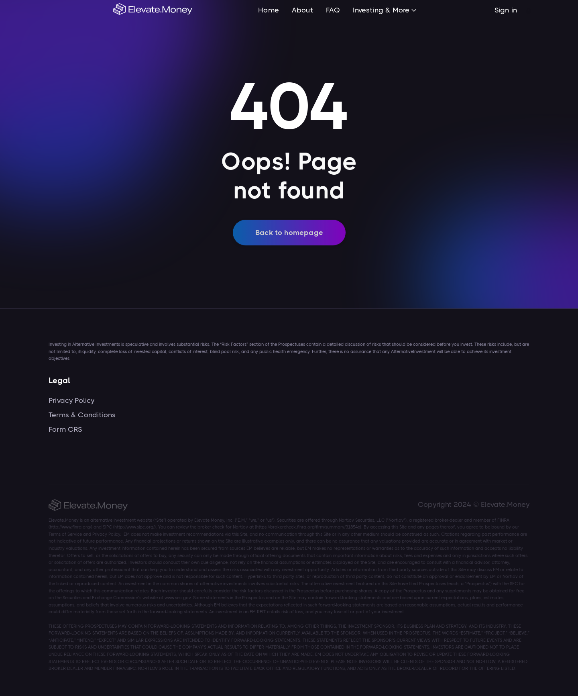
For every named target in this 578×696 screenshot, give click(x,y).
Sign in (506, 10)
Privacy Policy (72, 400)
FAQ (333, 10)
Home (268, 10)
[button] (385, 11)
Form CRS (65, 429)
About (302, 10)
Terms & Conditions (82, 415)
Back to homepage (289, 237)
